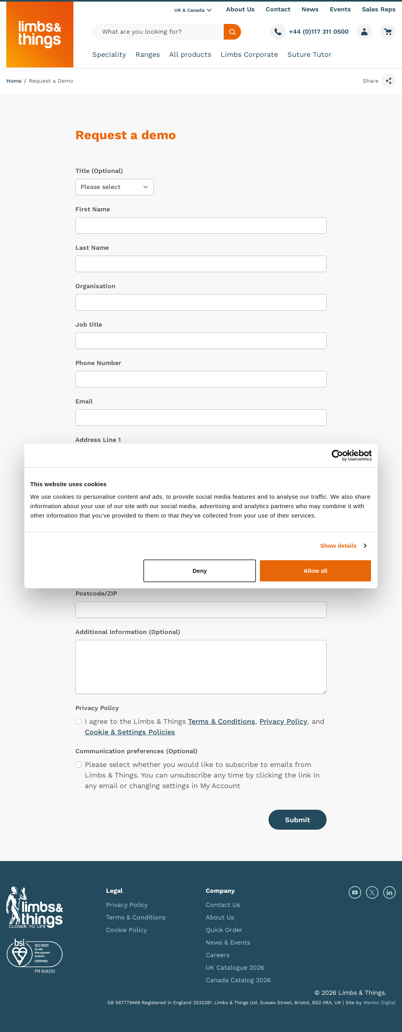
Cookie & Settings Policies (130, 732)
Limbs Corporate (249, 54)
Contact (278, 9)
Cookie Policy (126, 930)
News (310, 9)
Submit (297, 820)
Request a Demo (51, 81)
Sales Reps (379, 9)
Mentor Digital (380, 1002)
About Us (240, 9)
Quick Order (224, 930)
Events (340, 9)
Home (14, 81)
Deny (200, 570)
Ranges (147, 54)
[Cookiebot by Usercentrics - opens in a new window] (337, 455)
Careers (217, 955)
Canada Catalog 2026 (238, 980)
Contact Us (223, 904)
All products (190, 54)
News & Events (228, 942)
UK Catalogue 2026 (235, 967)
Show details (338, 545)
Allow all (315, 570)
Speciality (109, 54)
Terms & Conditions (221, 721)
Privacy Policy (283, 721)
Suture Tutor (309, 54)
